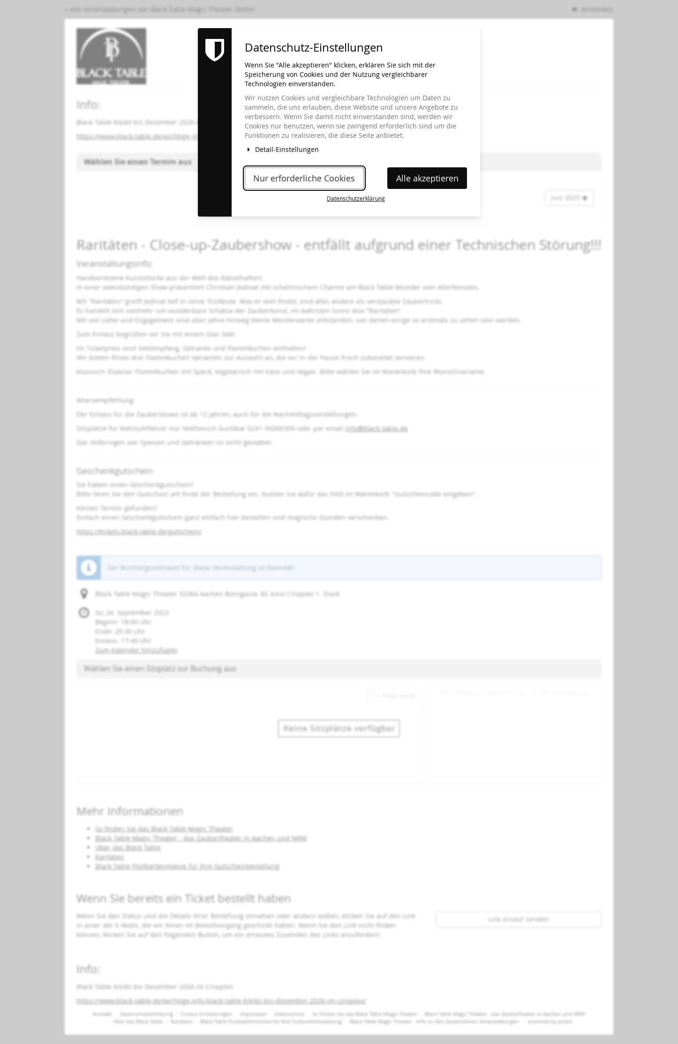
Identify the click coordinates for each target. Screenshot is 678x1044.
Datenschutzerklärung (356, 198)
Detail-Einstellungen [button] (282, 149)
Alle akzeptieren (427, 178)
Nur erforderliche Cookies (304, 178)
